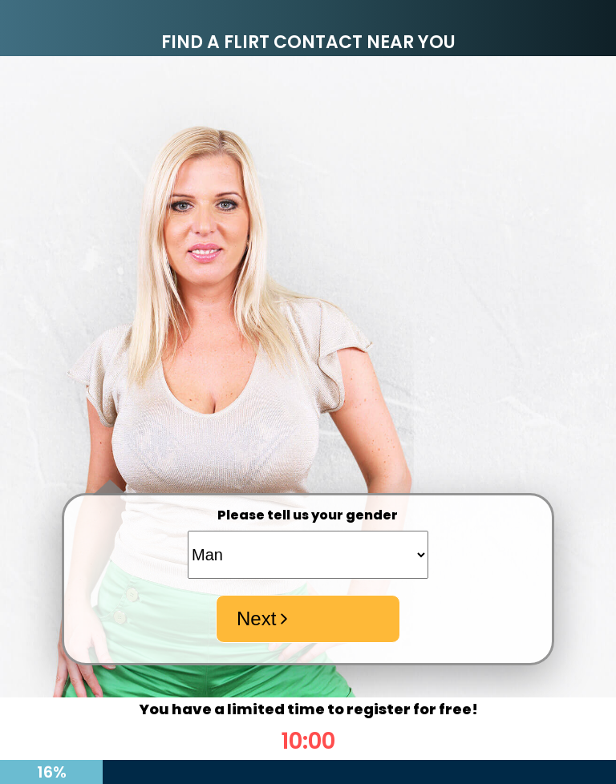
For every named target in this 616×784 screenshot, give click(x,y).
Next (264, 619)
